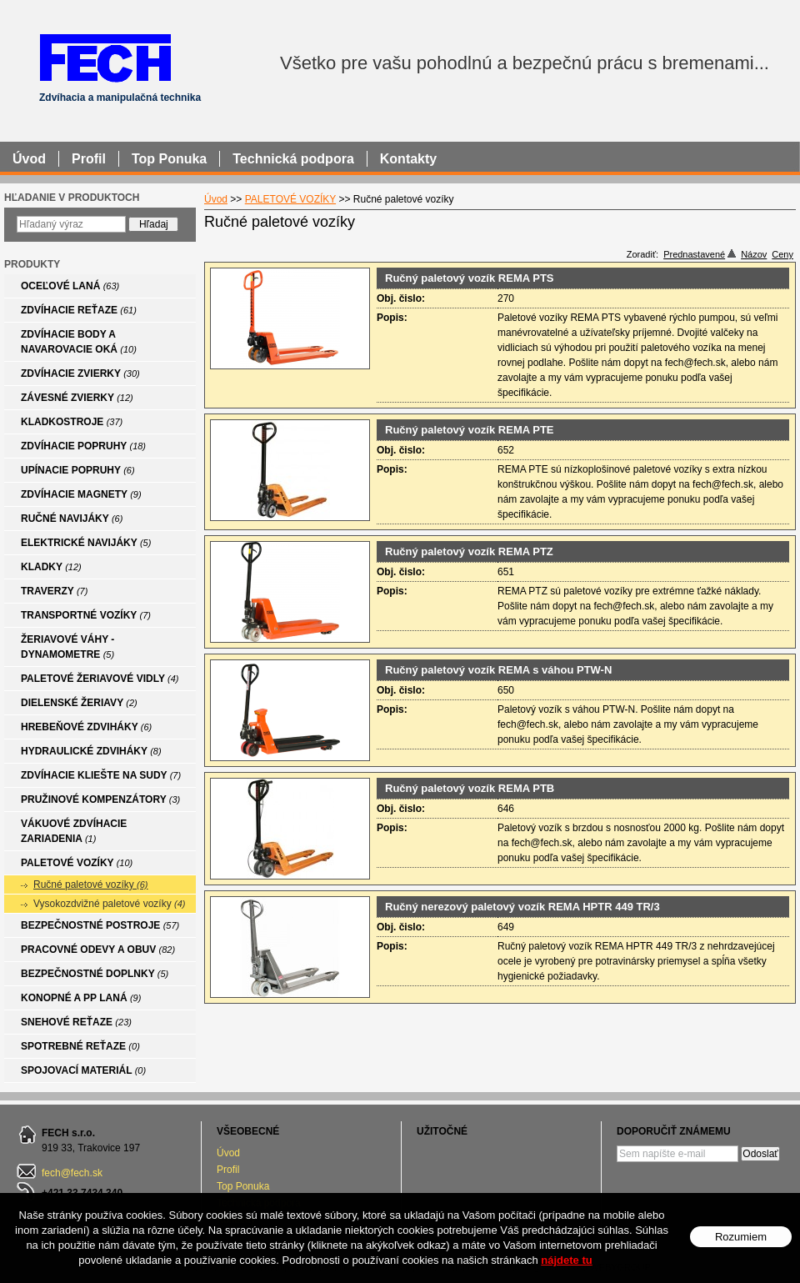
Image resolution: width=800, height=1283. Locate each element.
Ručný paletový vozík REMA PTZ (469, 551)
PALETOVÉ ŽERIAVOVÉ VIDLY (100, 678)
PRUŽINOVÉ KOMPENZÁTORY (100, 799)
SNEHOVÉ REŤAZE (76, 1022)
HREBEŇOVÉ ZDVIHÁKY (86, 727)
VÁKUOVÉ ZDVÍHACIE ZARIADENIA (74, 831)
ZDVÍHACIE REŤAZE (79, 310)
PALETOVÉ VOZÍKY (76, 863)
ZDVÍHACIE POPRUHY (83, 446)
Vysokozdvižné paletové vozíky (109, 904)
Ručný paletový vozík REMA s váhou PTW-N (498, 670)
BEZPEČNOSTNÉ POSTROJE (100, 925)
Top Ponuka (243, 1186)
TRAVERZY (54, 591)
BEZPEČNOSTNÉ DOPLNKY (94, 974)
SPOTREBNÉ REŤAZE (80, 1046)
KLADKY (51, 567)
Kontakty (408, 159)
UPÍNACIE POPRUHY (78, 470)
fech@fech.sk (72, 1173)
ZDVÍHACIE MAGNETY (81, 494)
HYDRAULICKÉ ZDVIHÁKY (91, 751)
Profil (228, 1169)
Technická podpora (293, 159)
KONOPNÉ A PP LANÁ (81, 998)
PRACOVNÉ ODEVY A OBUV (98, 949)
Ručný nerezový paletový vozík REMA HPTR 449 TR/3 (522, 906)
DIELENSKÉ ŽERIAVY (79, 703)
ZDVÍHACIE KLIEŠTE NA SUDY (101, 775)
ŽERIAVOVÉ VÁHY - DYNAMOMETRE (67, 647)
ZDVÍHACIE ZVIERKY (80, 373)
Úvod (228, 1153)
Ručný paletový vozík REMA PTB (469, 788)
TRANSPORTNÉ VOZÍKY (86, 615)
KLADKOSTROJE (71, 422)
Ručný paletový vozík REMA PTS (469, 278)
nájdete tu (566, 1260)
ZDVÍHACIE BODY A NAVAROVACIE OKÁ (79, 341)
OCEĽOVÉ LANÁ (70, 286)
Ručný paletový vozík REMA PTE (469, 429)
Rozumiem (741, 1236)
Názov (754, 254)
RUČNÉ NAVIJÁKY (71, 518)
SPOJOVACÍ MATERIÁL (83, 1070)
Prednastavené (699, 254)
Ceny (782, 254)
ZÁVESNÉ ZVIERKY (77, 397)
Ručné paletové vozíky (90, 884)
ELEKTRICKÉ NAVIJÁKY (86, 543)
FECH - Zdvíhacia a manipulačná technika (104, 57)
